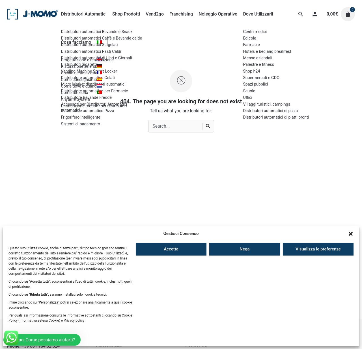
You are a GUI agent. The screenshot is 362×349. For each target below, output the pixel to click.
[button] (351, 234)
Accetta (171, 249)
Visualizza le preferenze (318, 249)
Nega (244, 249)
